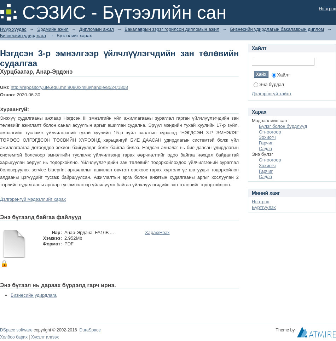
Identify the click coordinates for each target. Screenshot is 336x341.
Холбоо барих (14, 337)
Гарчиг (266, 143)
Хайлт (281, 75)
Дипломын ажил (96, 29)
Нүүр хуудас (13, 29)
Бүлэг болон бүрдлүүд (283, 126)
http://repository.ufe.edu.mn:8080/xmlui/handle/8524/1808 (69, 87)
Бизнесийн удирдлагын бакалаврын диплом (277, 29)
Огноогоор (270, 132)
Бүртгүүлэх (264, 207)
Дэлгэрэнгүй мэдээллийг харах (33, 199)
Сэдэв (265, 148)
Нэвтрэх (327, 8)
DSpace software (16, 330)
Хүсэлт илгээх (45, 337)
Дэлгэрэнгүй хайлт (271, 93)
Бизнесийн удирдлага (23, 35)
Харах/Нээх (157, 232)
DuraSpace (89, 330)
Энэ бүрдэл (269, 84)
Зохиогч (267, 137)
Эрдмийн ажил (53, 29)
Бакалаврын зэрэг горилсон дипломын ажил (171, 29)
